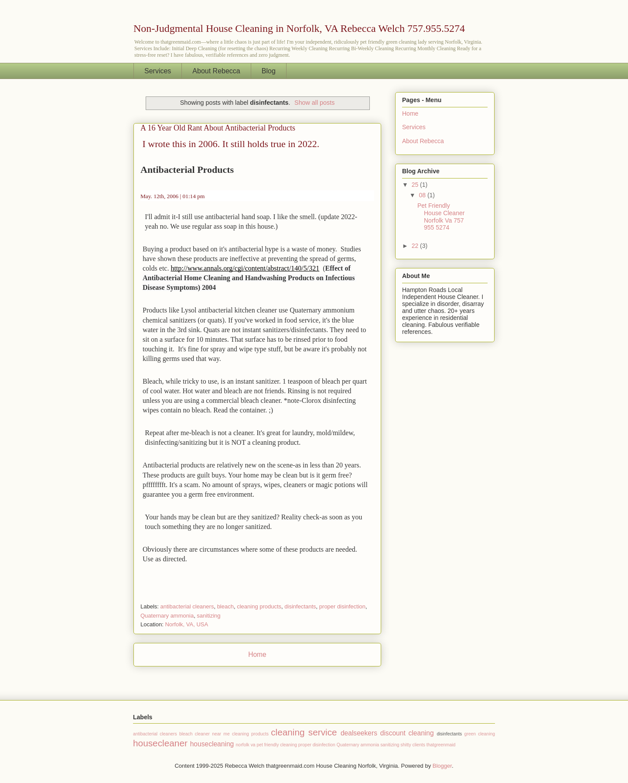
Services (157, 71)
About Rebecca (216, 71)
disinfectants (300, 606)
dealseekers (359, 733)
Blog (269, 71)
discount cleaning (407, 733)
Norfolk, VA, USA (186, 624)
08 (423, 195)
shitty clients (412, 744)
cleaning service (304, 732)
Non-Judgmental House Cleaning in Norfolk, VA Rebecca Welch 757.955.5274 (299, 28)
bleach (225, 606)
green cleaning (479, 733)
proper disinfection (342, 606)
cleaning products (259, 606)
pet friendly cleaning (277, 744)
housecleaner (160, 743)
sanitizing (208, 615)
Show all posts (314, 102)
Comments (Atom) (274, 677)
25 (416, 184)
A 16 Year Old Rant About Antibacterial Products (217, 128)
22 (416, 245)
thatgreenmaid (441, 744)
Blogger (442, 765)
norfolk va (246, 744)
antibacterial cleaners (187, 606)
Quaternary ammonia (167, 615)
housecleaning (212, 744)
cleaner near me (212, 733)
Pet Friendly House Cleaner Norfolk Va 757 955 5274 (440, 216)
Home (257, 654)
